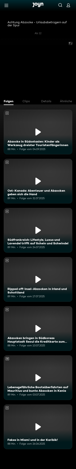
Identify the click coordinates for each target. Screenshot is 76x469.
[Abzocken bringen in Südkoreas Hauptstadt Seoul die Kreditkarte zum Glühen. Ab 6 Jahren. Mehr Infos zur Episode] (38, 328)
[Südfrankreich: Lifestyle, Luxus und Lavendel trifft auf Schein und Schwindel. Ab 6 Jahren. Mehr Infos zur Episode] (38, 230)
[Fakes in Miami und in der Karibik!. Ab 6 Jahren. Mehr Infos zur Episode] (38, 426)
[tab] (9, 101)
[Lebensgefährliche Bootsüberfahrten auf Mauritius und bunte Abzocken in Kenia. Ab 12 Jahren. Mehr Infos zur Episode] (38, 377)
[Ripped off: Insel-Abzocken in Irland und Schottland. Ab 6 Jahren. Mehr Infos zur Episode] (38, 279)
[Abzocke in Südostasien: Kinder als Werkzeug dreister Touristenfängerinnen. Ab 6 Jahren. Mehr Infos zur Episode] (38, 132)
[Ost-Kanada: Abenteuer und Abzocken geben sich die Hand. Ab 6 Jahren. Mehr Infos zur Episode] (38, 181)
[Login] (68, 5)
